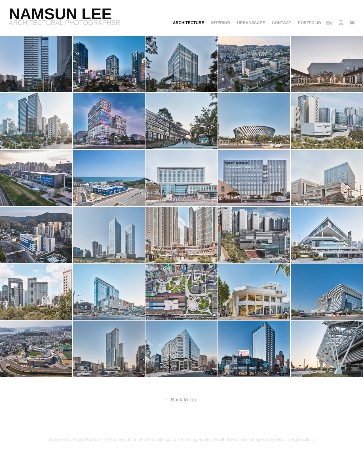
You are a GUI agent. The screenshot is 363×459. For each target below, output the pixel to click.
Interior (220, 22)
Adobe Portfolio (87, 439)
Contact (281, 22)
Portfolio (309, 22)
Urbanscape (251, 22)
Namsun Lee (60, 14)
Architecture (188, 22)
